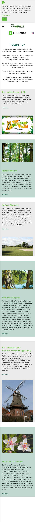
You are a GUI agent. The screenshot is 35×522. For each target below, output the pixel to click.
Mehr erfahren (6, 15)
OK (4, 19)
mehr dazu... (5, 108)
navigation (3, 26)
